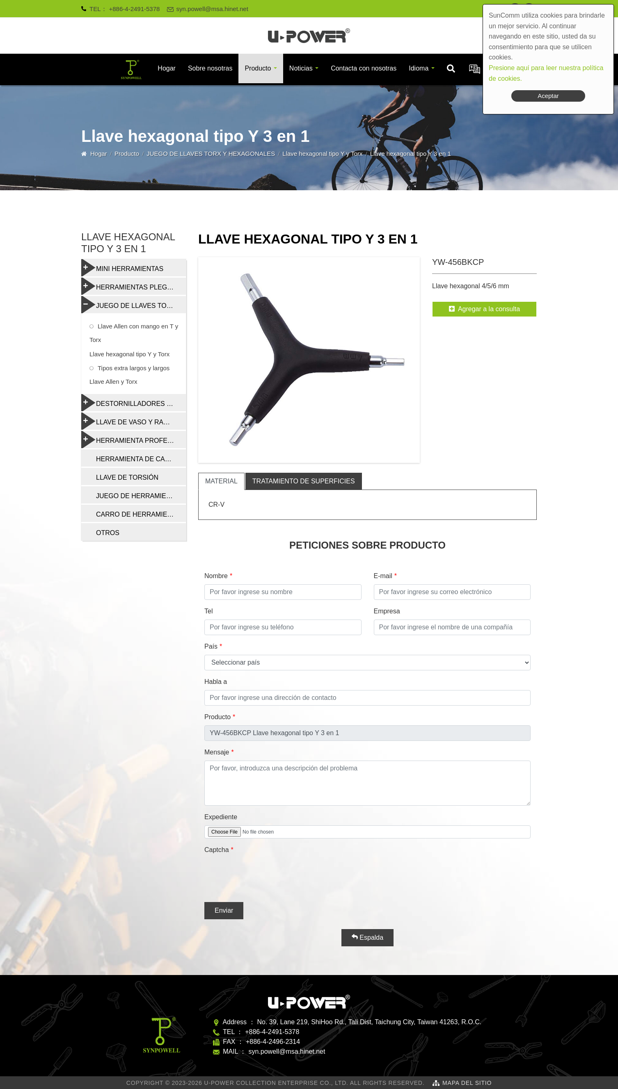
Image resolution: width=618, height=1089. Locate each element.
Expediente (220, 816)
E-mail (383, 575)
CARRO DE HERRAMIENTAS (140, 514)
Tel (208, 611)
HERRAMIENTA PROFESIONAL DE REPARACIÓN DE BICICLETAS (133, 439)
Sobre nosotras (210, 68)
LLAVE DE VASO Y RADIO (128, 421)
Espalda (367, 937)
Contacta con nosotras (363, 68)
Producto (258, 68)
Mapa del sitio (467, 1083)
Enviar (224, 910)
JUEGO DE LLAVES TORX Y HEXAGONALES (210, 153)
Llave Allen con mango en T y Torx (133, 333)
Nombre (216, 575)
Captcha (216, 849)
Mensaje (216, 752)
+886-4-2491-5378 (134, 8)
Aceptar (548, 95)
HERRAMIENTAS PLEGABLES (133, 286)
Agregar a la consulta (484, 308)
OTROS (107, 532)
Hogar (167, 68)
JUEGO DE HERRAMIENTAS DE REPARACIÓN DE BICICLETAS (141, 495)
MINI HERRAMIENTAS (122, 267)
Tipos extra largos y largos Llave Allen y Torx (129, 375)
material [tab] (221, 481)
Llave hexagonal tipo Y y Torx (322, 153)
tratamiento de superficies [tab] (303, 481)
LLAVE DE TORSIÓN (127, 477)
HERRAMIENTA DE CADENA (139, 459)
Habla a (215, 681)
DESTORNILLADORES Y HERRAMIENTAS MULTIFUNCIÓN (133, 402)
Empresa (387, 611)
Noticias (301, 68)
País (210, 646)
